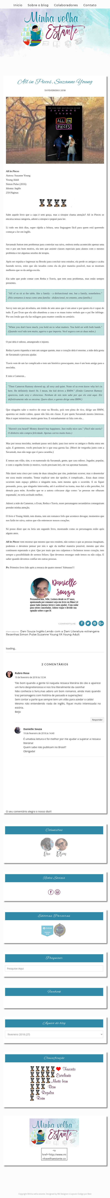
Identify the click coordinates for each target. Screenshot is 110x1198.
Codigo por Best (85, 1194)
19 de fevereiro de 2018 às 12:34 (30, 677)
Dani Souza (27, 631)
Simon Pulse (28, 634)
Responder (97, 719)
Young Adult (71, 634)
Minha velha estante (36, 1194)
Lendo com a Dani (57, 631)
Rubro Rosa (22, 673)
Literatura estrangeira (85, 631)
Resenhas (12, 634)
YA (60, 634)
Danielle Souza (32, 729)
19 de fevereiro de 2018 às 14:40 (38, 733)
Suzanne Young (47, 634)
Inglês (40, 631)
